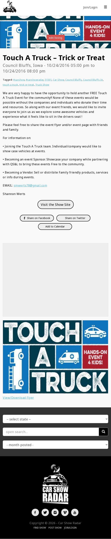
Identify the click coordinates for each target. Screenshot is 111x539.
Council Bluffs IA (93, 79)
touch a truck (10, 84)
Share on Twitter (74, 218)
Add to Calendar (55, 226)
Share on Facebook (36, 218)
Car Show (58, 79)
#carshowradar (35, 79)
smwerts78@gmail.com (30, 185)
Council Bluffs (73, 79)
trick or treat (26, 84)
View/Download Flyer (18, 398)
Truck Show (42, 84)
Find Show (40, 527)
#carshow (19, 79)
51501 (48, 79)
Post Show (55, 527)
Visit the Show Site (55, 204)
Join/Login (90, 7)
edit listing (55, 37)
